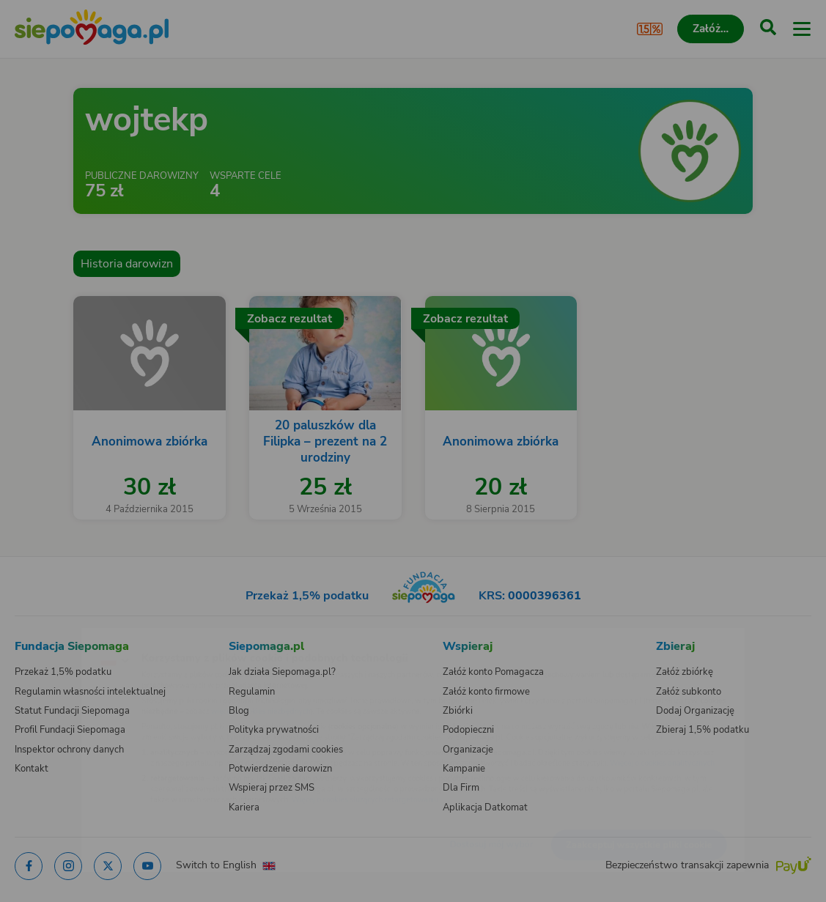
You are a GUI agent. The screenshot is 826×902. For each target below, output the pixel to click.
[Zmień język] (41, 639)
